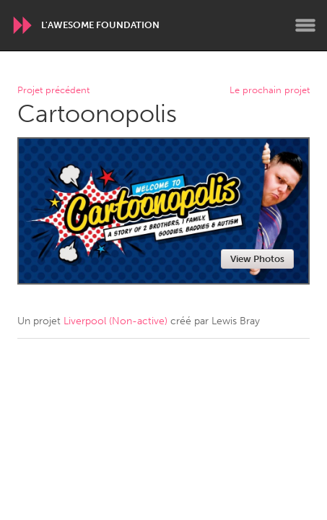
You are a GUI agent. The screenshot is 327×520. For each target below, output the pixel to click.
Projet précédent (53, 90)
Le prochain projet (270, 90)
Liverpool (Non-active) (115, 321)
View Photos (257, 259)
